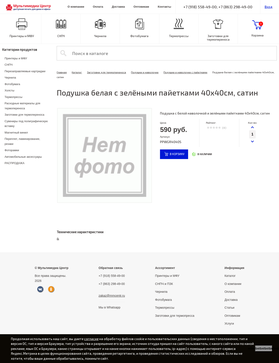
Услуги (229, 323)
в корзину (177, 154)
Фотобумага (139, 36)
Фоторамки (12, 150)
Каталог (77, 72)
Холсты (9, 90)
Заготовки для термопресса (174, 315)
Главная (62, 72)
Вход (268, 7)
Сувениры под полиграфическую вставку (26, 124)
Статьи (229, 307)
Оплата (98, 6)
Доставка (118, 6)
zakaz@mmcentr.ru (112, 295)
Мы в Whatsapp (109, 307)
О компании (76, 6)
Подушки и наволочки (144, 72)
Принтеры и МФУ (22, 36)
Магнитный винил (16, 132)
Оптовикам (141, 6)
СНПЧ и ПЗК (164, 284)
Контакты (164, 6)
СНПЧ (61, 36)
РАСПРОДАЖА (14, 163)
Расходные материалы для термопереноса (22, 106)
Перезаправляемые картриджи (25, 71)
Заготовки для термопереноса (218, 37)
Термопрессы (179, 36)
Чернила (100, 36)
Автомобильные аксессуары (23, 156)
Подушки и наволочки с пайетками (185, 72)
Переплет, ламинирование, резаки (22, 141)
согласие (91, 339)
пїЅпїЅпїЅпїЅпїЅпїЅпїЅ (263, 348)
